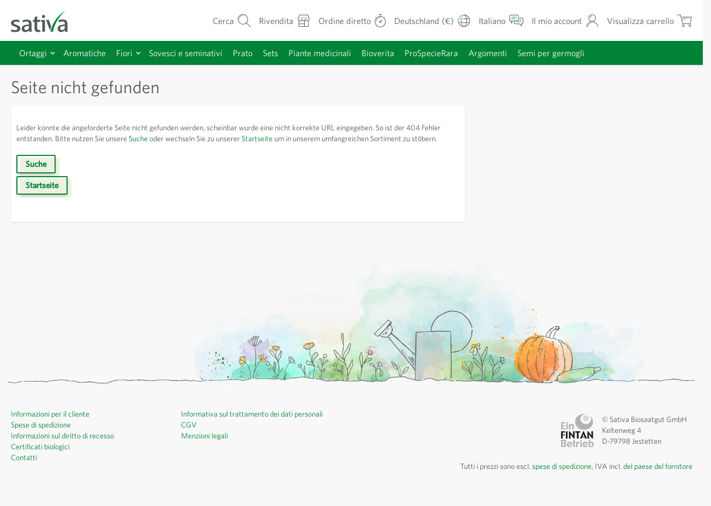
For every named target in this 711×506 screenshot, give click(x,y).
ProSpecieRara (450, 52)
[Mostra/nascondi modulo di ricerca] (218, 20)
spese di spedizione (549, 477)
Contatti (24, 468)
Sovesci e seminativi (191, 52)
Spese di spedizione (45, 435)
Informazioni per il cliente (53, 424)
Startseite (306, 138)
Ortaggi (33, 52)
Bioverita (394, 52)
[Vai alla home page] (46, 20)
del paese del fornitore (654, 477)
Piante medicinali (333, 52)
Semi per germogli (575, 52)
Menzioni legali (206, 446)
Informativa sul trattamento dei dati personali (256, 424)
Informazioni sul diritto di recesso (66, 446)
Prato (251, 52)
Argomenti (510, 52)
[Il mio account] (560, 20)
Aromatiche (86, 52)
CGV (189, 435)
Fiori (126, 52)
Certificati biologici (42, 457)
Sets (281, 52)
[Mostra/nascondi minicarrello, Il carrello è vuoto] (647, 20)
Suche (174, 138)
